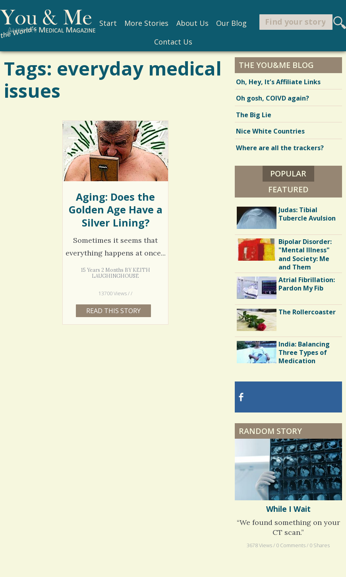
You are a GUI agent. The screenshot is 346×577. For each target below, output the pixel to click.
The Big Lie (253, 114)
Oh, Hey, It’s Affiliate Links (278, 81)
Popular (288, 173)
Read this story (113, 310)
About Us (192, 23)
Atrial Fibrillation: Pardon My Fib (306, 283)
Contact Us (173, 41)
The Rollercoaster (307, 312)
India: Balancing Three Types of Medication (304, 352)
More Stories (146, 23)
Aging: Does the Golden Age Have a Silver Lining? (115, 209)
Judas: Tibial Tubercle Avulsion (307, 214)
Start (108, 23)
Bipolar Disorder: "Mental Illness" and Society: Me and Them (305, 254)
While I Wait (288, 509)
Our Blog (231, 23)
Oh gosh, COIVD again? (272, 98)
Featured (288, 189)
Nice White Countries (270, 131)
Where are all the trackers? (280, 147)
